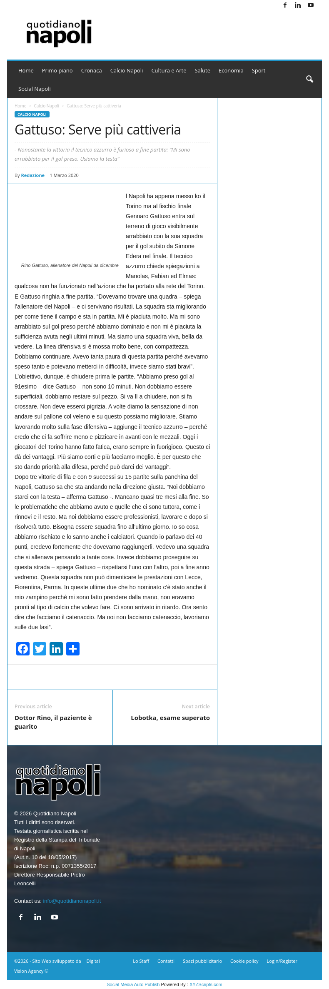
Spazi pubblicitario (202, 961)
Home (26, 70)
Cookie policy (244, 961)
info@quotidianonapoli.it (72, 901)
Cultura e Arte (168, 70)
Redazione (33, 175)
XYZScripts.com (205, 984)
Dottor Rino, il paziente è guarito (53, 721)
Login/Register (282, 961)
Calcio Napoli (126, 70)
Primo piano (57, 70)
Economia (231, 70)
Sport (259, 70)
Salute (202, 70)
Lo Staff (141, 961)
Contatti (165, 961)
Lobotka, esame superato (170, 717)
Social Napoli (34, 88)
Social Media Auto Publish (133, 984)
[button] (309, 79)
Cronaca (91, 70)
